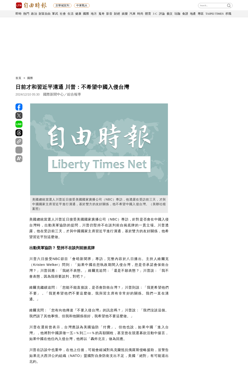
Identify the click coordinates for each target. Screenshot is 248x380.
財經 (117, 13)
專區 (201, 13)
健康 (78, 13)
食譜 (185, 13)
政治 (34, 13)
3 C (155, 13)
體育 (148, 13)
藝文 (170, 13)
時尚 (140, 13)
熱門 (26, 13)
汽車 (133, 13)
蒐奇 (102, 13)
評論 (162, 13)
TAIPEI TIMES (214, 13)
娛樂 (125, 13)
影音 (109, 13)
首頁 (18, 78)
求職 (228, 13)
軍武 (55, 13)
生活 (71, 13)
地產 (193, 13)
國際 (86, 13)
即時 (19, 13)
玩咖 (177, 13)
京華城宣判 (62, 5)
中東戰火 (81, 5)
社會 (63, 13)
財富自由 (44, 13)
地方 (94, 13)
